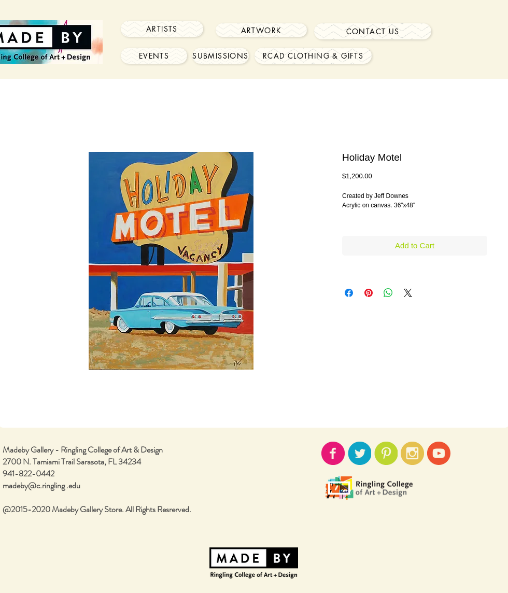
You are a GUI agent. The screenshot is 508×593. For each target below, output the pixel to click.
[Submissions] (220, 56)
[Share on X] (408, 293)
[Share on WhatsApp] (388, 293)
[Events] (154, 56)
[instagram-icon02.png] (412, 453)
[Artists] (162, 29)
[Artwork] (261, 30)
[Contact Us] (372, 31)
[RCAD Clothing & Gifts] (313, 56)
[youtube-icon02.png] (438, 453)
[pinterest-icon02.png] (386, 453)
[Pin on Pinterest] (368, 293)
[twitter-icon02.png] (359, 453)
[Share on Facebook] (349, 293)
